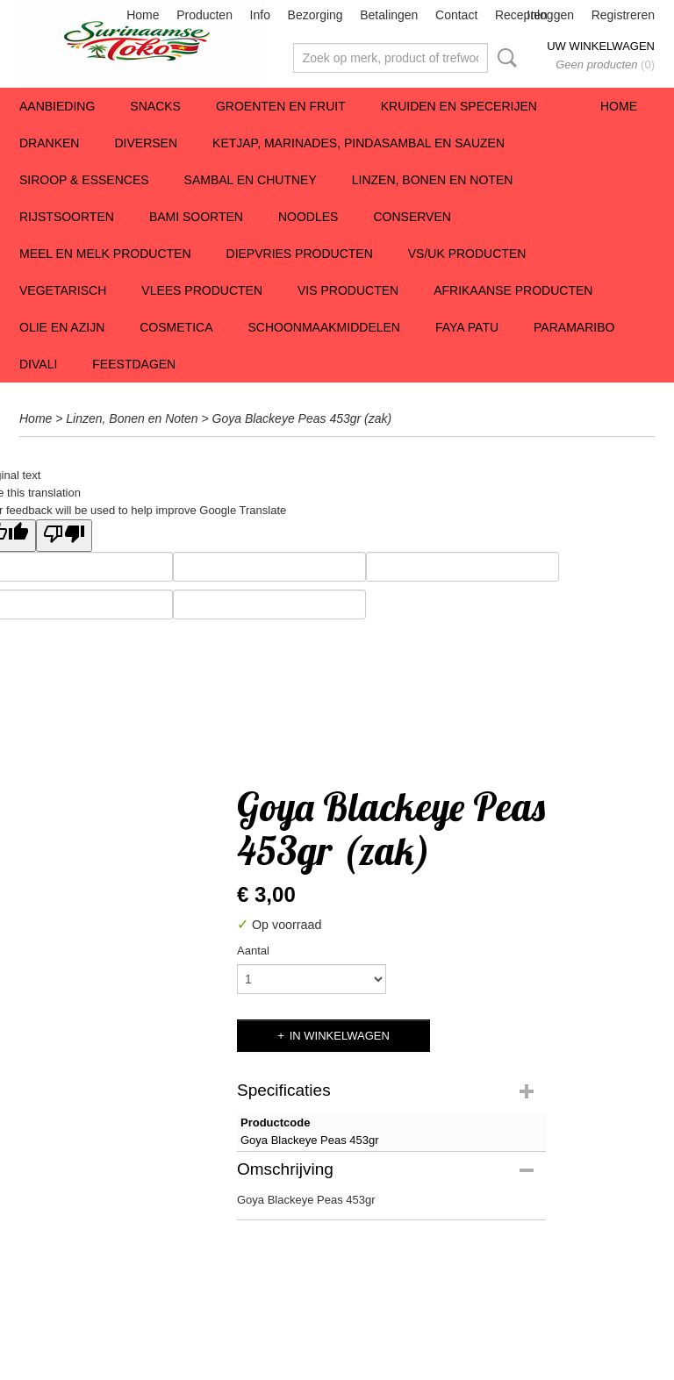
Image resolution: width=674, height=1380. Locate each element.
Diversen (145, 143)
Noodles (308, 217)
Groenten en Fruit (281, 106)
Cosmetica (176, 327)
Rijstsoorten (66, 217)
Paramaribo (574, 327)
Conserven (411, 217)
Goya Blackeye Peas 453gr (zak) (302, 418)
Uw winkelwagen (601, 46)
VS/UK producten (467, 254)
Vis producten (348, 290)
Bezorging (315, 15)
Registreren (623, 15)
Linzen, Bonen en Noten (432, 180)
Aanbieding (57, 106)
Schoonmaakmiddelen (323, 327)
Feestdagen (134, 364)
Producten (204, 15)
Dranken (49, 143)
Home (142, 15)
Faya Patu (466, 327)
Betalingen (389, 15)
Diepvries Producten (299, 254)
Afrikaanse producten (513, 290)
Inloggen (550, 15)
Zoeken (504, 58)
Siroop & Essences (84, 180)
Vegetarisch (62, 290)
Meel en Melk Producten (105, 254)
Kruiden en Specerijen (459, 106)
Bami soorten (196, 217)
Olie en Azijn (61, 327)
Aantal (253, 950)
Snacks (155, 106)
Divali (38, 364)
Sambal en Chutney (250, 180)
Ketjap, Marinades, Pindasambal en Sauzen (358, 143)
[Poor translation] (64, 535)
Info (260, 15)
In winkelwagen (340, 1035)
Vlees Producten (201, 290)
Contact (456, 15)
